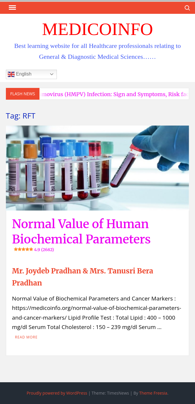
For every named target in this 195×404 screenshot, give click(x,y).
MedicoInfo (97, 29)
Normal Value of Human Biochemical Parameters (81, 235)
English (20, 74)
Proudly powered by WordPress (57, 393)
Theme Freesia (153, 393)
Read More (26, 337)
